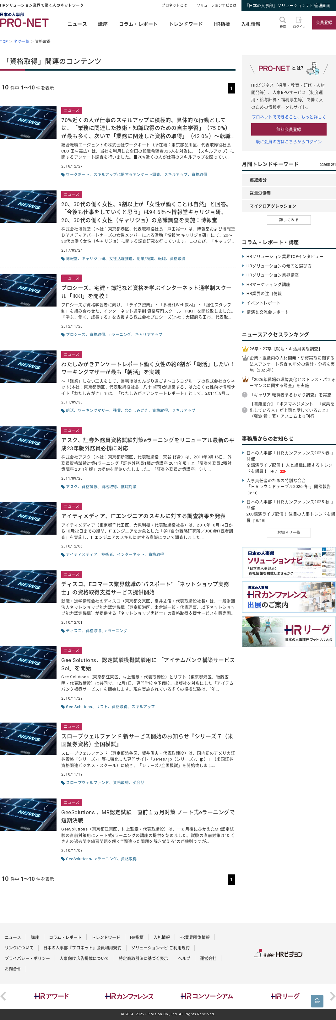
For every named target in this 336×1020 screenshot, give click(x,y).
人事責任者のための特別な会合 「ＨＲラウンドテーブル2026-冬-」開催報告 (289, 486)
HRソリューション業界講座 (273, 275)
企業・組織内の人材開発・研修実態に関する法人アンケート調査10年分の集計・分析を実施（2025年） (292, 363)
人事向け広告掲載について (84, 958)
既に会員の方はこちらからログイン (289, 141)
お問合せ (13, 968)
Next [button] (333, 996)
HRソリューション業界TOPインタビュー (285, 256)
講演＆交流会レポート (268, 312)
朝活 (70, 411)
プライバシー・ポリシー (27, 958)
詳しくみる (289, 220)
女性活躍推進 (121, 259)
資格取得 (199, 175)
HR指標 (222, 24)
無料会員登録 (288, 129)
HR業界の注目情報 (264, 293)
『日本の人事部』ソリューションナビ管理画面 (287, 5)
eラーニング (120, 335)
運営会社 (208, 958)
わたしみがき (137, 411)
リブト (102, 707)
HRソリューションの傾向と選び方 (279, 266)
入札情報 (251, 24)
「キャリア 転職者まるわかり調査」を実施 (290, 395)
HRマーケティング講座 (268, 284)
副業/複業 (145, 259)
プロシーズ (76, 335)
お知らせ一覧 (289, 533)
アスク (72, 487)
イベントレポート (263, 303)
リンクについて (19, 947)
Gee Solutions (79, 707)
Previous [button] (3, 996)
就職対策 (129, 487)
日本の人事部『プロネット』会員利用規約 (82, 947)
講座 (103, 24)
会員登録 (324, 22)
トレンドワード (186, 24)
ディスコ (74, 631)
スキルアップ (176, 175)
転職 (162, 259)
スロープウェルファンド (87, 783)
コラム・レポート (138, 24)
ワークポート (77, 175)
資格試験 (89, 487)
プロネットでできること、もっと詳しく (289, 117)
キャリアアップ (149, 335)
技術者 (107, 555)
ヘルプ (184, 958)
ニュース (77, 24)
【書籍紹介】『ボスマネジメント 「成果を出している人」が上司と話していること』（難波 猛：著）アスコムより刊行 (292, 410)
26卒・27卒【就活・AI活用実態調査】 (286, 348)
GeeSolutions (78, 859)
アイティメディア (81, 555)
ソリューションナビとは (217, 5)
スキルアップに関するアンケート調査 (127, 175)
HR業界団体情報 (195, 937)
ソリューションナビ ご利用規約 (160, 947)
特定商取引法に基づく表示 (143, 958)
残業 (117, 411)
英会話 (139, 783)
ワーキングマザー (93, 411)
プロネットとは (174, 5)
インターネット (131, 555)
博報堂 (72, 259)
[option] (51, 996)
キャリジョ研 (93, 259)
